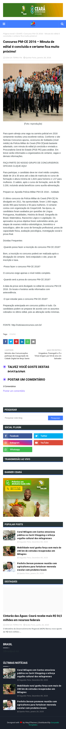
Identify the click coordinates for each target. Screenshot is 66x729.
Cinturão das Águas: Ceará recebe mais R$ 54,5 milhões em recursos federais (32, 618)
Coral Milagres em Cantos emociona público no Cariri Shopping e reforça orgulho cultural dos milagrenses (36, 535)
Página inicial (8, 33)
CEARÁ (19, 33)
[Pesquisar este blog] (25, 418)
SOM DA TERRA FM (13, 57)
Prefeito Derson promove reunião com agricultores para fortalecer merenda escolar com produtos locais (37, 566)
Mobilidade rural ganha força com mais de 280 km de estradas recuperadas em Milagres (39, 550)
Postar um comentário (14, 391)
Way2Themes (31, 722)
